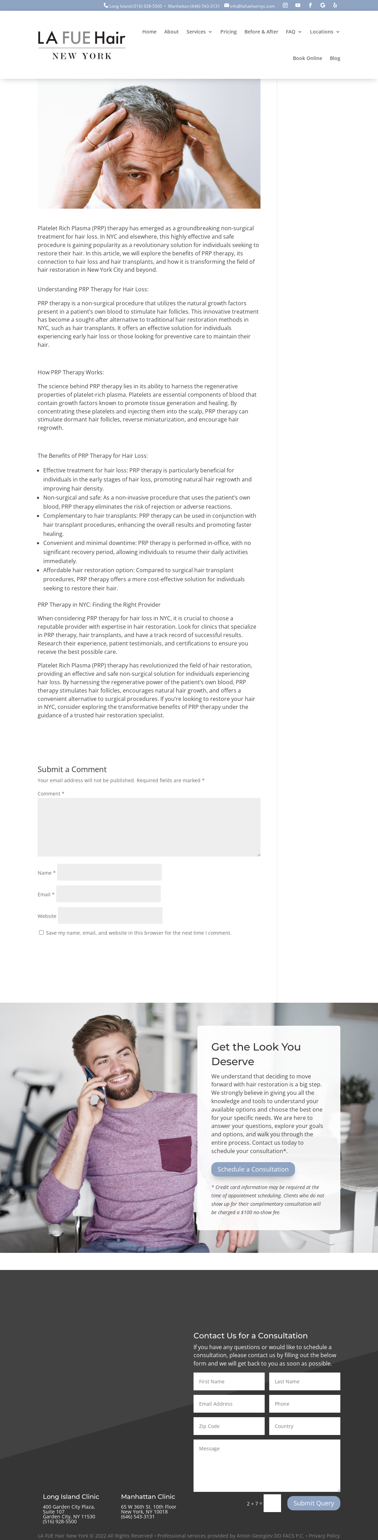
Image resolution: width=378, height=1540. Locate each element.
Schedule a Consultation (253, 1169)
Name (47, 872)
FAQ (290, 31)
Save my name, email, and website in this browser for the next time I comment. (139, 932)
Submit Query (314, 1503)
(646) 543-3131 (205, 6)
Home (149, 31)
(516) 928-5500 (147, 6)
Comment (51, 793)
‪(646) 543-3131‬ (138, 1516)
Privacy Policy (324, 1535)
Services (196, 31)
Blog (335, 58)
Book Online (307, 58)
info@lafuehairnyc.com (252, 6)
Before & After (261, 31)
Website (47, 916)
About (171, 31)
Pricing (228, 31)
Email (46, 894)
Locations (321, 31)
